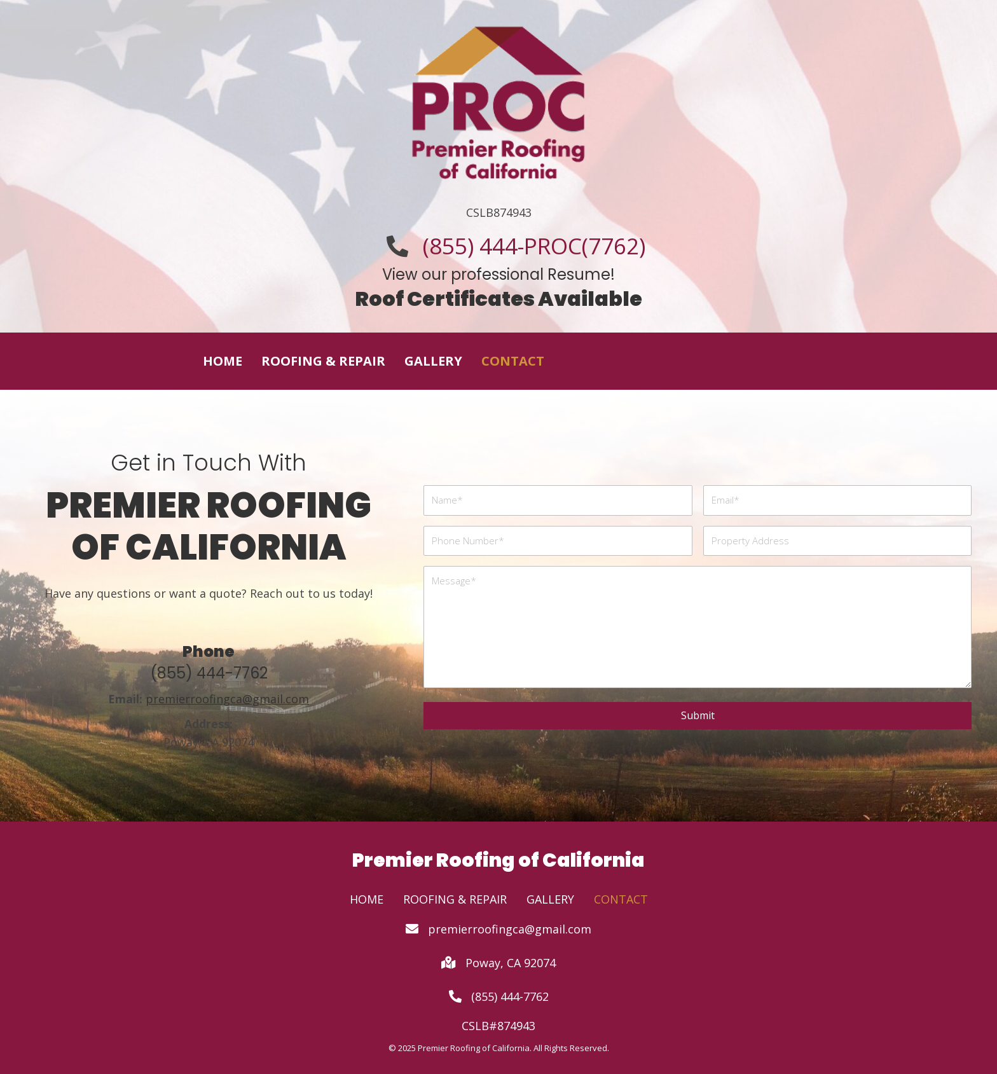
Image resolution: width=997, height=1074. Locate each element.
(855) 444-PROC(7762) (534, 246)
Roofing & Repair (455, 899)
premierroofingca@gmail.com (509, 929)
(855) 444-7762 (209, 673)
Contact (621, 899)
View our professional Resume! (498, 274)
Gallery (550, 899)
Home (366, 899)
